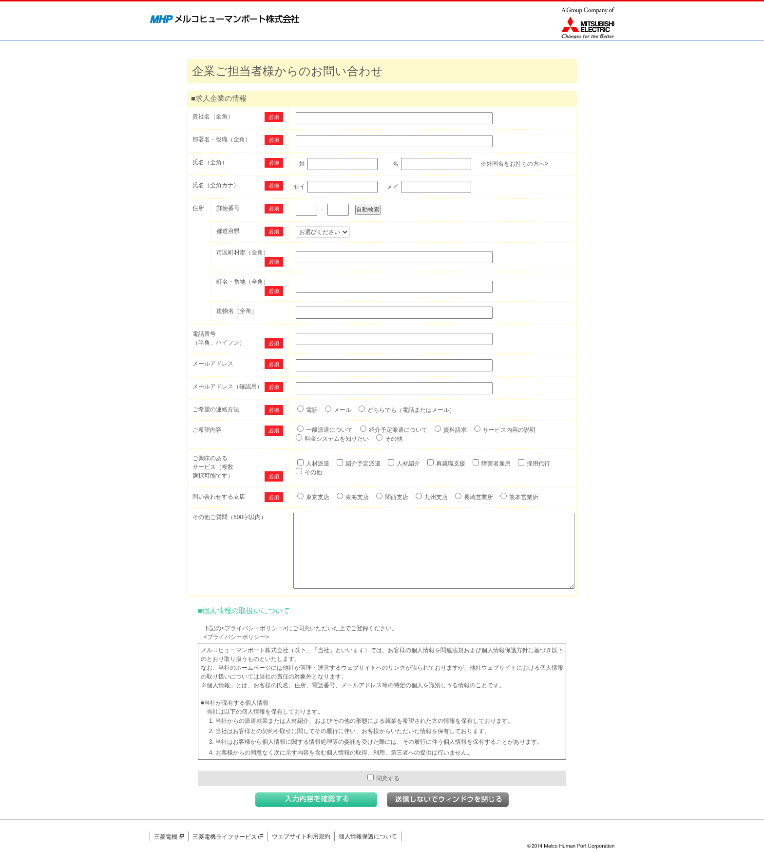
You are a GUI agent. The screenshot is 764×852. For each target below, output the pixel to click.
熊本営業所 (523, 497)
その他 (393, 438)
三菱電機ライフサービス (228, 836)
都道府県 (228, 231)
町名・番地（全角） (242, 281)
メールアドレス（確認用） (227, 386)
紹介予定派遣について (398, 429)
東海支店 (357, 497)
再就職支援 (450, 463)
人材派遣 (317, 463)
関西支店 (396, 497)
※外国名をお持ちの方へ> (514, 163)
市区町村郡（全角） (242, 252)
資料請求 (455, 429)
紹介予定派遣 (363, 463)
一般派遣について (329, 429)
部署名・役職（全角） (221, 139)
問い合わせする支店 (218, 496)
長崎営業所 (478, 497)
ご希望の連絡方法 (215, 409)
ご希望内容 (207, 429)
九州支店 (436, 497)
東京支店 (317, 497)
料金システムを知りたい (337, 438)
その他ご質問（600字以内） (229, 517)
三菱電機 (169, 836)
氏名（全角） (210, 162)
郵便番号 (228, 208)
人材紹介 (408, 463)
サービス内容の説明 (509, 429)
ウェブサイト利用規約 (301, 836)
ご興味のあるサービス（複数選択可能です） (212, 467)
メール (342, 410)
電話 (312, 410)
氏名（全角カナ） (215, 185)
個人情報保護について (368, 836)
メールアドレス (212, 363)
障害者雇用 (496, 463)
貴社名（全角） (212, 116)
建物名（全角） (236, 311)
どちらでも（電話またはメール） (411, 410)
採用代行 (538, 463)
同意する (383, 778)
